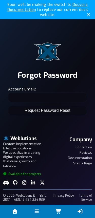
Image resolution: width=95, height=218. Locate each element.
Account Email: (22, 89)
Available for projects (22, 174)
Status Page (82, 163)
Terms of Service (85, 198)
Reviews (86, 152)
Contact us (83, 147)
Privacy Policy (63, 196)
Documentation (80, 158)
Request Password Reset (47, 110)
